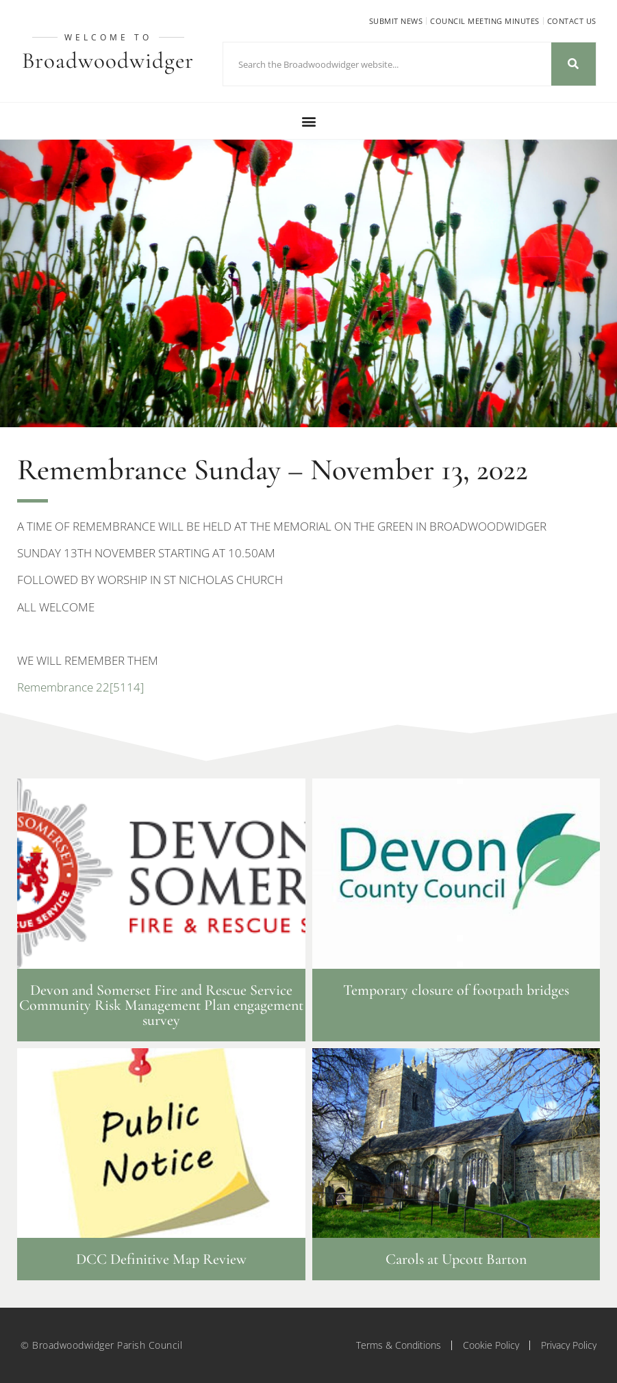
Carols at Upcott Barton (456, 1259)
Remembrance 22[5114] (80, 687)
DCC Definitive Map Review (161, 1259)
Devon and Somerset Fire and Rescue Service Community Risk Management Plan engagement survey (161, 1005)
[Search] (573, 64)
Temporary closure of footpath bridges (456, 990)
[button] (308, 121)
